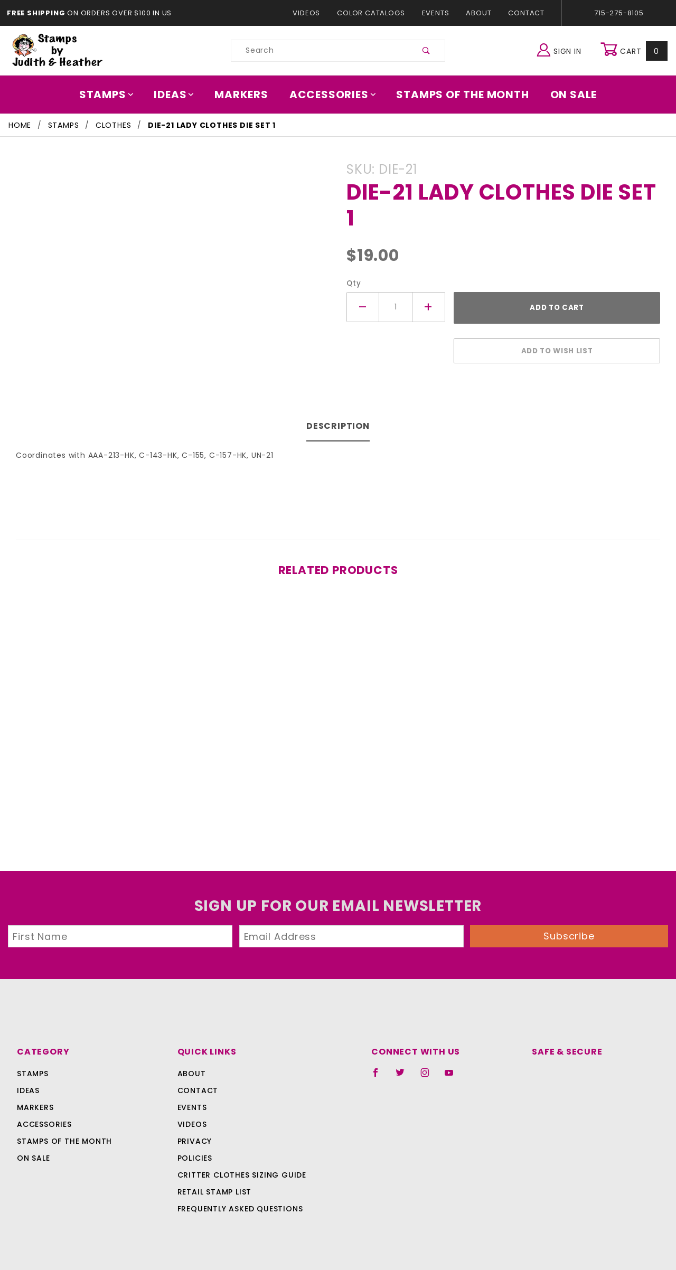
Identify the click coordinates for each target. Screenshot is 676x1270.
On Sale (566, 94)
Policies (194, 1153)
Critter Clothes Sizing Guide (239, 1169)
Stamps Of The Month (457, 94)
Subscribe (569, 930)
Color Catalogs (373, 13)
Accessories (333, 94)
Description (338, 421)
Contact (524, 13)
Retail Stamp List (214, 1186)
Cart (635, 51)
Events (435, 13)
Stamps (113, 94)
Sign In (561, 49)
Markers (245, 94)
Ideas (179, 94)
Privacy (194, 1136)
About (478, 13)
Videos (311, 13)
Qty (352, 283)
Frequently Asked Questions (238, 1203)
